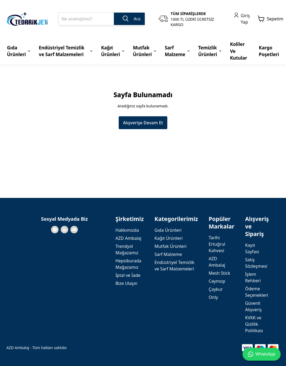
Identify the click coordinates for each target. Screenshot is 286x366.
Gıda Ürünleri (168, 230)
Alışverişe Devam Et (143, 123)
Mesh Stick (219, 273)
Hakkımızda (127, 230)
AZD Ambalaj (128, 238)
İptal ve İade (127, 275)
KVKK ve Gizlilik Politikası (254, 324)
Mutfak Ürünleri (170, 246)
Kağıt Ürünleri (168, 238)
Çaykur (216, 289)
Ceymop (217, 281)
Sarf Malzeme (168, 254)
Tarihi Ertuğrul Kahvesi (217, 244)
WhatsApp (261, 354)
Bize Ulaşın (126, 283)
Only (213, 297)
